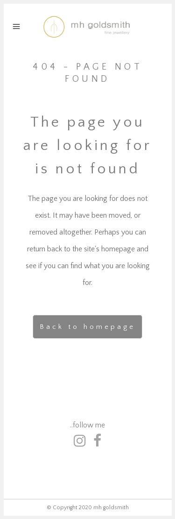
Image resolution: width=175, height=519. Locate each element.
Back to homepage (87, 327)
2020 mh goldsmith (104, 508)
